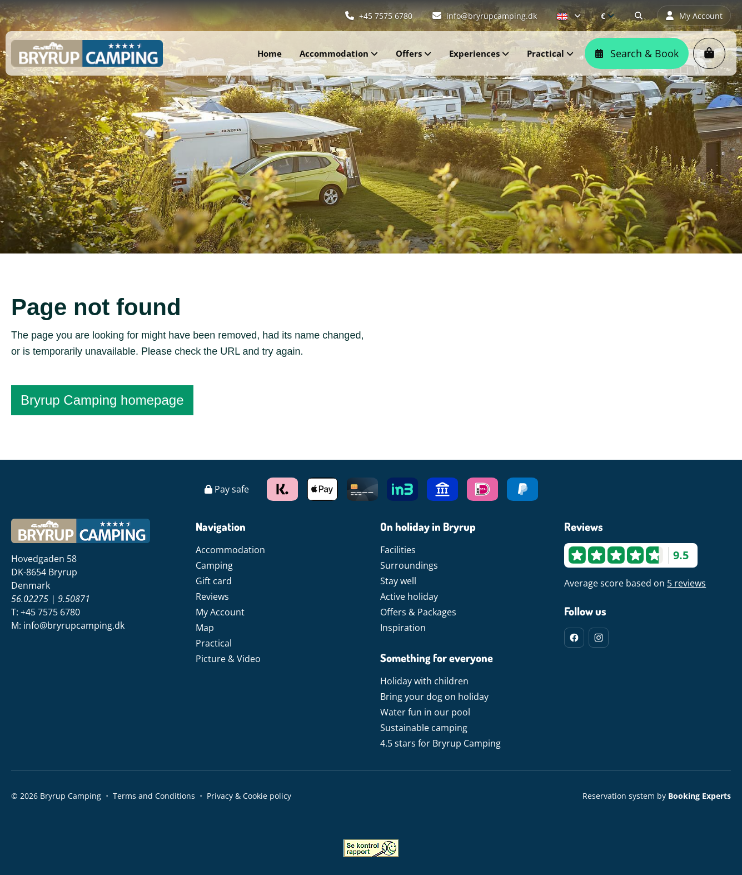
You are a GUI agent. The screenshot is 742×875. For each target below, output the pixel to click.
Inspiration (403, 628)
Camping (214, 565)
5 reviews (686, 583)
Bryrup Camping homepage (102, 399)
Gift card (214, 581)
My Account (220, 612)
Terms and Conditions (154, 796)
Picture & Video (228, 659)
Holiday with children (424, 681)
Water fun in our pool (425, 712)
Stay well (398, 581)
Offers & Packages (418, 612)
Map (205, 628)
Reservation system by (656, 796)
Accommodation (230, 550)
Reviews (212, 596)
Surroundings (409, 565)
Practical (214, 643)
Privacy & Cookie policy (249, 796)
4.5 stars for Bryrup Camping (440, 743)
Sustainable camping (423, 728)
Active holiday (409, 596)
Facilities (398, 550)
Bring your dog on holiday (434, 696)
